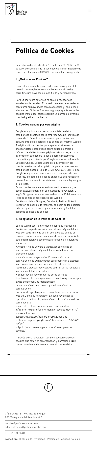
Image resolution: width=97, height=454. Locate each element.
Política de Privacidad (32, 439)
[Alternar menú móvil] (90, 10)
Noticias (75, 439)
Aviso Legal (11, 439)
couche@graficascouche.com (32, 117)
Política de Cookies (58, 439)
